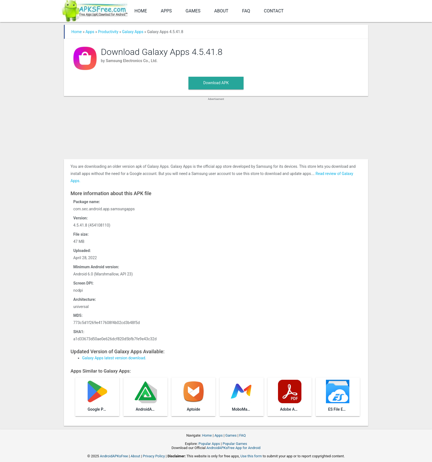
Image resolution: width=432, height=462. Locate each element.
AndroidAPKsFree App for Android (233, 448)
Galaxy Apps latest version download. (114, 358)
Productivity (108, 32)
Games (193, 11)
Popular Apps (209, 444)
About (221, 11)
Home (140, 11)
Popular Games (235, 444)
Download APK (216, 83)
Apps (166, 11)
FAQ (246, 11)
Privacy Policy (154, 456)
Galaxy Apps (132, 32)
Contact (274, 11)
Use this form (251, 456)
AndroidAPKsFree (114, 456)
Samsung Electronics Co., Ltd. (132, 61)
